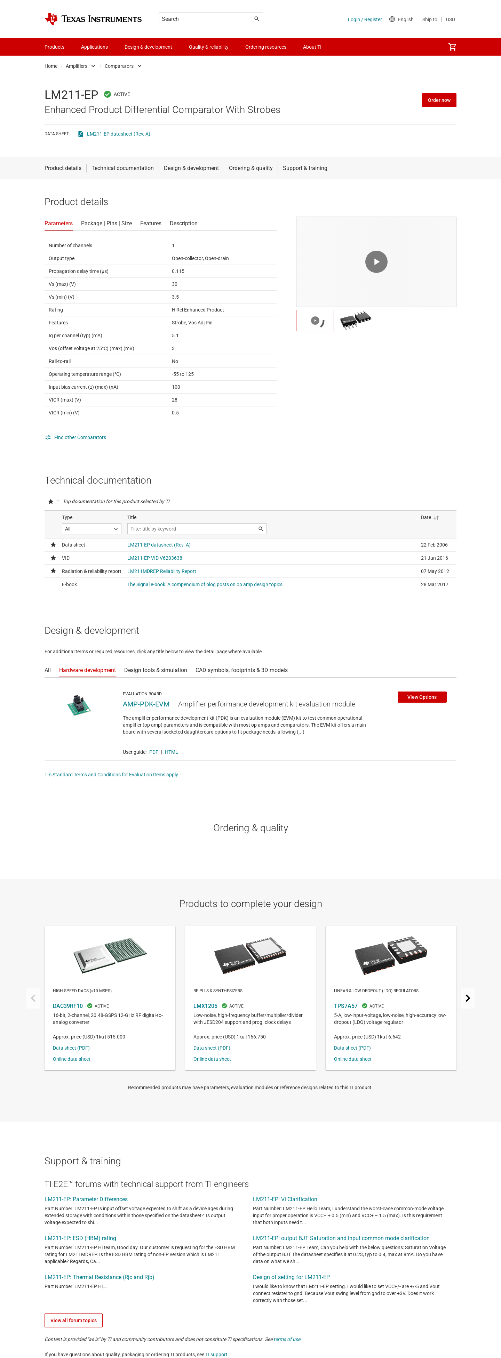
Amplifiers (76, 66)
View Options (422, 697)
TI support (216, 1354)
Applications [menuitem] (94, 47)
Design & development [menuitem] (148, 47)
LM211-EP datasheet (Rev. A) (118, 134)
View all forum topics (73, 1320)
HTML (171, 752)
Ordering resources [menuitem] (265, 47)
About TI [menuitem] (312, 47)
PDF (153, 752)
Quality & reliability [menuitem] (209, 47)
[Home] (93, 19)
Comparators (119, 66)
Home (51, 66)
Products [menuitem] (54, 47)
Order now (439, 100)
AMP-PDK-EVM (146, 704)
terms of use (286, 1339)
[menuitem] (452, 47)
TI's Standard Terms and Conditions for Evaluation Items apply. (112, 774)
